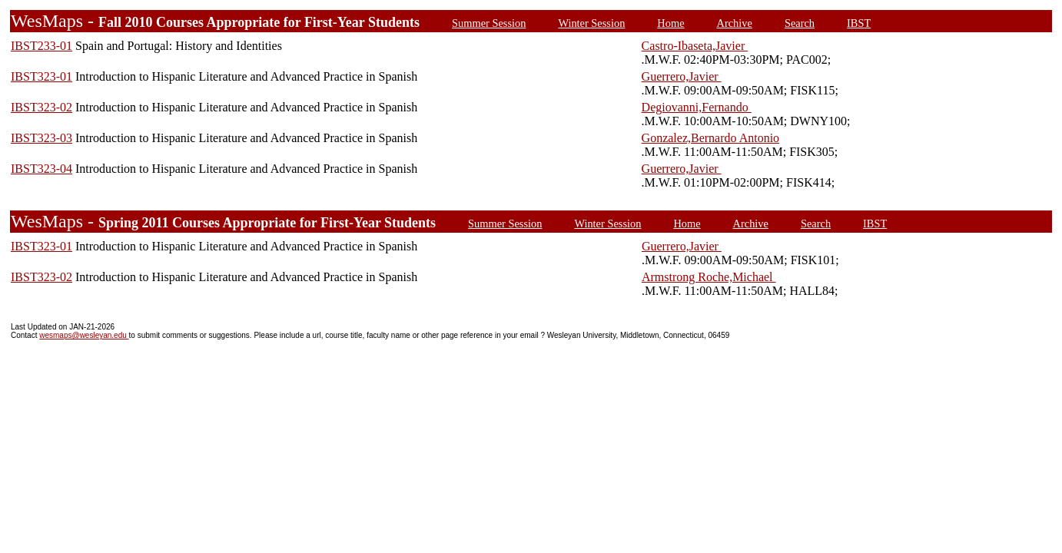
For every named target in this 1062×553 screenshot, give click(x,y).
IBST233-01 (41, 45)
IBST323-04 (41, 168)
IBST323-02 (41, 107)
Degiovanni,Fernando (697, 107)
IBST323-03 (41, 137)
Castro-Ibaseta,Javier (695, 45)
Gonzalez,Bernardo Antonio (711, 137)
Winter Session (591, 23)
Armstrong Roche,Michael (709, 276)
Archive (734, 23)
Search (800, 23)
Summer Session (489, 23)
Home (670, 23)
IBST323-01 (41, 76)
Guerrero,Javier (682, 76)
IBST (859, 23)
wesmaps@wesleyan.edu (83, 335)
